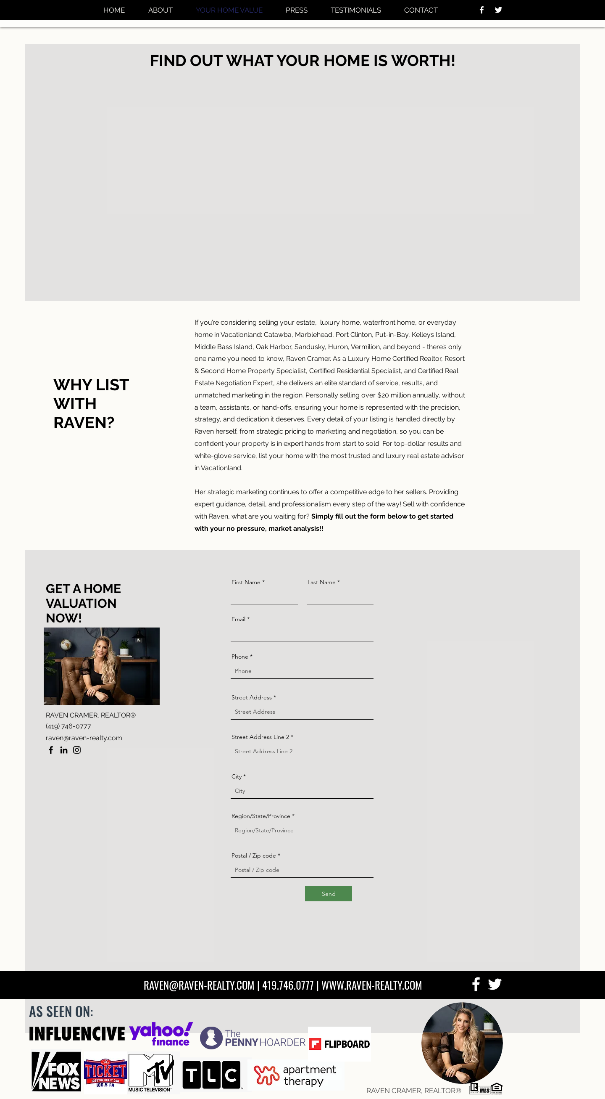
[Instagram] (77, 750)
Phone (239, 656)
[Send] (328, 893)
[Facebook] (51, 750)
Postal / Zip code (253, 855)
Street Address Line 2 (260, 737)
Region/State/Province (260, 816)
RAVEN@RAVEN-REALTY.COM (199, 985)
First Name (245, 582)
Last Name (322, 582)
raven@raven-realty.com (84, 738)
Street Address (251, 697)
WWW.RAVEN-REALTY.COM (371, 985)
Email (238, 619)
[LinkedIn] (64, 750)
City (236, 776)
